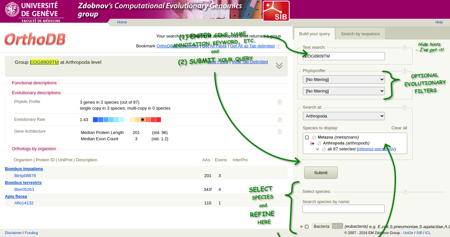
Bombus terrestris (23, 182)
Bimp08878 (25, 175)
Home (122, 22)
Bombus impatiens (24, 168)
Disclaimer (13, 233)
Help (439, 22)
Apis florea (16, 196)
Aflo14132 (24, 202)
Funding (31, 233)
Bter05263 (24, 189)
